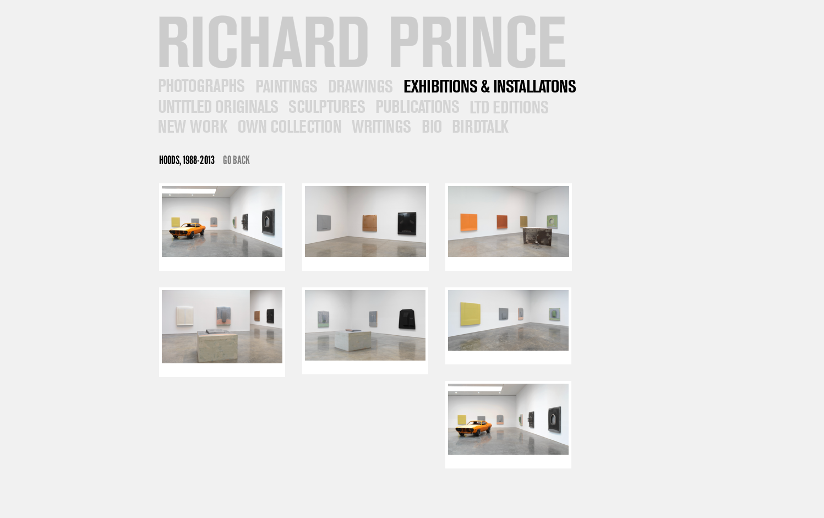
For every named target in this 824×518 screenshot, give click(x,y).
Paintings (285, 86)
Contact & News (479, 126)
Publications (416, 106)
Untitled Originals (217, 106)
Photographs (200, 86)
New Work (191, 126)
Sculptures (325, 106)
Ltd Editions (507, 106)
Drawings (359, 86)
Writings (380, 126)
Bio (430, 126)
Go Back (236, 160)
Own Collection (288, 126)
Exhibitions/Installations (488, 86)
